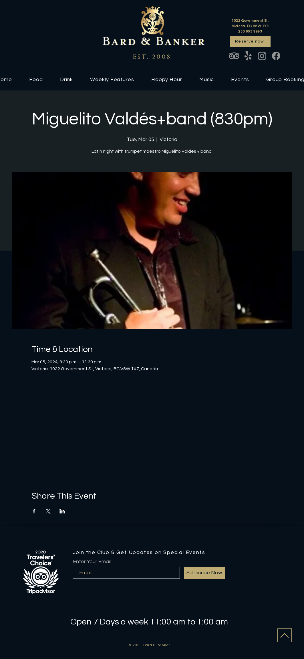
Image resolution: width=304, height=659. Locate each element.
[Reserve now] (250, 41)
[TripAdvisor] (234, 55)
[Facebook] (276, 55)
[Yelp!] (248, 55)
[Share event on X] (48, 511)
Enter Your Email (92, 561)
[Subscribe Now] (204, 573)
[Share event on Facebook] (34, 511)
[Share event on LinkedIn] (62, 511)
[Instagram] (262, 55)
